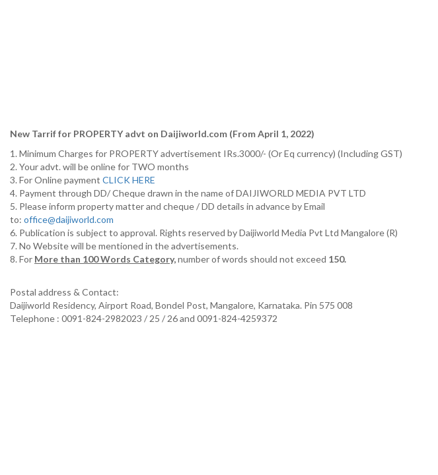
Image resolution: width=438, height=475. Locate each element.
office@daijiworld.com (70, 219)
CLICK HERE (129, 179)
